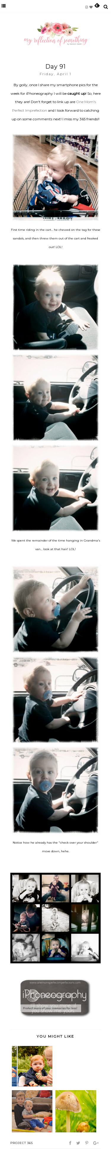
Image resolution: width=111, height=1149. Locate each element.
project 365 (21, 1143)
